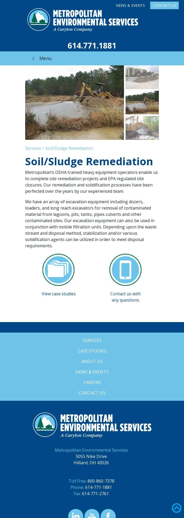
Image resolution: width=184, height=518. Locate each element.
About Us (92, 361)
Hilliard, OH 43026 (91, 463)
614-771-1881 (98, 487)
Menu (41, 58)
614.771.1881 (92, 45)
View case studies (59, 294)
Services (33, 148)
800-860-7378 (101, 481)
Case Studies (92, 351)
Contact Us (164, 5)
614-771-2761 (95, 493)
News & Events (130, 5)
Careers (92, 382)
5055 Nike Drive (91, 456)
